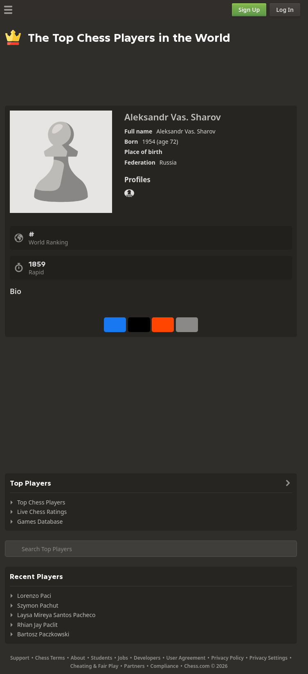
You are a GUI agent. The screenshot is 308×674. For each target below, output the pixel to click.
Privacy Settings (269, 657)
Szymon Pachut (37, 605)
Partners (134, 666)
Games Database (40, 521)
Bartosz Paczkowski (43, 634)
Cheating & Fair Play (94, 666)
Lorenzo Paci (34, 595)
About (78, 657)
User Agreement (185, 657)
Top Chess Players (41, 502)
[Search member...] (151, 549)
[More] (187, 324)
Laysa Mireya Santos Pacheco (56, 615)
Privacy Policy (227, 657)
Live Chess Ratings (42, 512)
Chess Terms (50, 657)
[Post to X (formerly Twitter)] (139, 324)
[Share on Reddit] (163, 324)
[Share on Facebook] (115, 324)
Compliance (165, 666)
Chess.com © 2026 (205, 666)
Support (19, 657)
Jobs (123, 657)
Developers (147, 657)
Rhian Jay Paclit (37, 625)
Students (101, 657)
